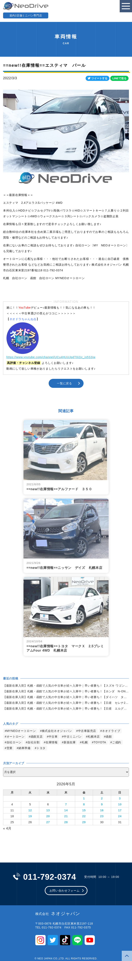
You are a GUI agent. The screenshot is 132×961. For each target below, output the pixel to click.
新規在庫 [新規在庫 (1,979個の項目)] (70, 742)
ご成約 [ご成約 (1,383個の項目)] (116, 742)
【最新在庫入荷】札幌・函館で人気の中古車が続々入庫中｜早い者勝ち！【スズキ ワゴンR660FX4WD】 (66, 685)
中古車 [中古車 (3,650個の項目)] (53, 736)
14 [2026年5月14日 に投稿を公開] (66, 810)
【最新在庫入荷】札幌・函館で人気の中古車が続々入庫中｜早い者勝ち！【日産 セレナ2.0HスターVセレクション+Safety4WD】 (66, 702)
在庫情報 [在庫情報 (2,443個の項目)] (52, 742)
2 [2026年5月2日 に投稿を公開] (102, 798)
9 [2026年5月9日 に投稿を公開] (102, 804)
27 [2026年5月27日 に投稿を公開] (48, 822)
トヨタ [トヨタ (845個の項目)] (41, 748)
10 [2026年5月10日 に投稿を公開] (120, 804)
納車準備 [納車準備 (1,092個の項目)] (24, 748)
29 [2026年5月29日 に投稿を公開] (84, 822)
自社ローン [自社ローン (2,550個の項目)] (14, 742)
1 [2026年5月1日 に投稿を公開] (84, 798)
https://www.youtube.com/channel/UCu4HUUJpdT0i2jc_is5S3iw (50, 357)
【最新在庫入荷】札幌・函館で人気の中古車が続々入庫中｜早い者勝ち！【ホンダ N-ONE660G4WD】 (66, 691)
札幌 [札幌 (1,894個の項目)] (85, 742)
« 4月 (7, 828)
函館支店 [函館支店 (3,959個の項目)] (37, 736)
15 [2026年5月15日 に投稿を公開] (84, 810)
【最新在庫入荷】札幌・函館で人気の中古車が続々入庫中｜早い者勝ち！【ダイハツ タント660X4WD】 (66, 697)
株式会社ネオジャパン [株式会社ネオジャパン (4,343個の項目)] (57, 730)
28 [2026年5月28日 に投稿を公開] (66, 822)
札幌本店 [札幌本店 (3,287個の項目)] (94, 736)
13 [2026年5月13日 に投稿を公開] (48, 810)
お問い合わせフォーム (64, 890)
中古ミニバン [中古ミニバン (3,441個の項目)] (73, 736)
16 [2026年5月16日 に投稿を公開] (102, 810)
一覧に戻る (64, 383)
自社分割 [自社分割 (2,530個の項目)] (34, 742)
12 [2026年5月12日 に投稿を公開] (30, 810)
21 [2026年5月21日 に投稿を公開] (66, 816)
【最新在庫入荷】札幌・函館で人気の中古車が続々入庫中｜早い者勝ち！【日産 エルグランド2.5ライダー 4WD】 (66, 708)
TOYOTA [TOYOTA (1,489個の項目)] (100, 742)
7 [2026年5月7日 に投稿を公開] (66, 804)
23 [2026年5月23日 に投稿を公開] (102, 816)
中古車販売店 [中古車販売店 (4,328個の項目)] (87, 730)
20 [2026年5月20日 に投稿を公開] (48, 816)
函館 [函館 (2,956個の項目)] (109, 736)
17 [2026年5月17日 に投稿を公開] (120, 810)
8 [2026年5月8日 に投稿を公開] (84, 804)
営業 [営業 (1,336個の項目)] (10, 748)
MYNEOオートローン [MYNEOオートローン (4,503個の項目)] (21, 730)
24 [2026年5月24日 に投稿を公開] (120, 816)
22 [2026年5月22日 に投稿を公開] (84, 816)
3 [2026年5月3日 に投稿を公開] (120, 798)
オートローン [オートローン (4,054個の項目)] (16, 736)
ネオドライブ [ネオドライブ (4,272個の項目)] (111, 730)
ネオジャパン (57, 913)
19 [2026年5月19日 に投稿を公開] (30, 816)
